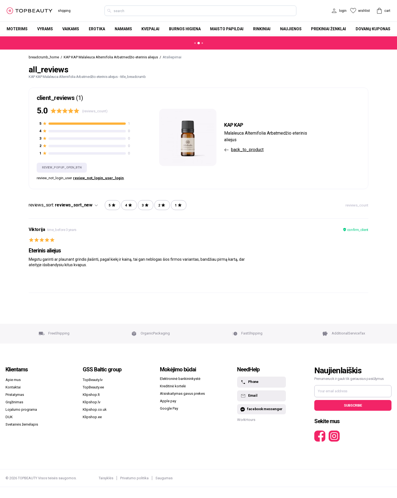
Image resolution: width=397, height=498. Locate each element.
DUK (9, 417)
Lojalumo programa (21, 409)
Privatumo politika (134, 478)
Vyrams (45, 29)
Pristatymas (15, 395)
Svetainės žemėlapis (22, 424)
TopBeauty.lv (93, 380)
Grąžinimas (14, 402)
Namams (123, 29)
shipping (64, 11)
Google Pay (169, 408)
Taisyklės (106, 478)
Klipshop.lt (91, 395)
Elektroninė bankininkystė (180, 379)
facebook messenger (261, 409)
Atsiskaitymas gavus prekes (182, 393)
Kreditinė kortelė (173, 386)
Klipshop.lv (91, 402)
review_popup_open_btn (61, 167)
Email (248, 396)
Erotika (97, 29)
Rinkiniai (261, 29)
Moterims (17, 29)
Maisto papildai (226, 29)
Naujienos (291, 29)
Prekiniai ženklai (328, 29)
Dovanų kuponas (373, 29)
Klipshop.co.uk (95, 409)
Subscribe (353, 405)
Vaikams (70, 29)
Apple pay (168, 401)
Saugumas (164, 478)
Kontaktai (13, 387)
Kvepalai (150, 29)
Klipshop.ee (92, 417)
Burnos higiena (185, 29)
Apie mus (13, 380)
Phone (249, 382)
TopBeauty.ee (93, 387)
